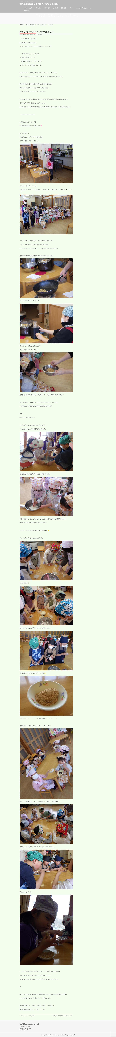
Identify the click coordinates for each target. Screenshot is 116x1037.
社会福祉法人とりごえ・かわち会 (55, 1034)
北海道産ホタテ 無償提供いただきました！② (62, 1015)
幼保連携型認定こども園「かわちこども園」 (39, 4)
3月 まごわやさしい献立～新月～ (27, 1015)
